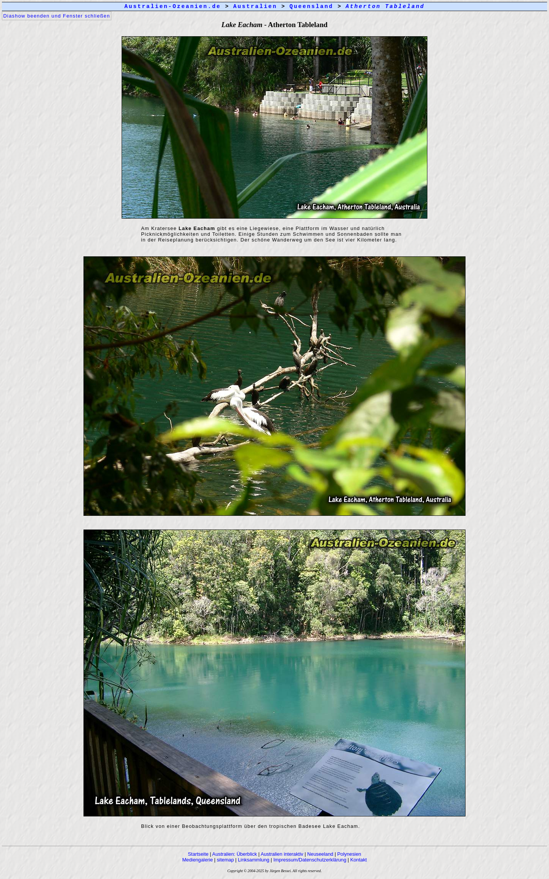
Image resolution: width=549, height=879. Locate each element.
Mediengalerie (197, 860)
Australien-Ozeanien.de (172, 6)
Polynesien (349, 854)
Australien (255, 6)
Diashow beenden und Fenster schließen (56, 16)
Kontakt (358, 860)
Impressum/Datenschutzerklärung (309, 860)
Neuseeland (320, 854)
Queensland (311, 6)
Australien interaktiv (282, 854)
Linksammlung (254, 860)
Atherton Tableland (385, 6)
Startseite (198, 854)
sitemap (225, 860)
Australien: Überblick (234, 854)
